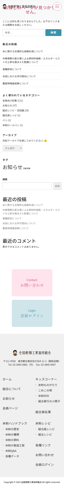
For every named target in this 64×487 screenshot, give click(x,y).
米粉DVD (43, 396)
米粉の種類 (12, 434)
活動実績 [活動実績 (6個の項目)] (26, 168)
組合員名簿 (43, 412)
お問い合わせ (44, 455)
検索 (5, 179)
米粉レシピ (43, 423)
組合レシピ (45, 434)
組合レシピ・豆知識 (13, 110)
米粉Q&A (10, 451)
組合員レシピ (10, 115)
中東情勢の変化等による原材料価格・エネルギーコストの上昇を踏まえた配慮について (31, 60)
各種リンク (43, 445)
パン (5, 120)
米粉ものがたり (47, 385)
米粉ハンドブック (15, 423)
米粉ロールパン (11, 125)
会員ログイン (44, 464)
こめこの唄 (45, 390)
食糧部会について (12, 69)
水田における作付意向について (19, 76)
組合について (12, 389)
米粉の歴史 (12, 429)
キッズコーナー (46, 379)
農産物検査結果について (16, 83)
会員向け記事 (10, 100)
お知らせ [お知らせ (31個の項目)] (13, 166)
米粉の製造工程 (15, 445)
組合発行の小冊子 (49, 401)
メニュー (57, 6)
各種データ (12, 456)
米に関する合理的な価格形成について (23, 51)
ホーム (7, 379)
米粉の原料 (12, 440)
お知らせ (7, 105)
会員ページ (10, 408)
